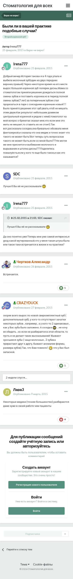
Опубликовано (32, 68)
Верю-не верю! (35, 50)
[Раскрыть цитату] (9, 217)
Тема (24, 564)
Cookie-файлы (43, 564)
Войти (36, 510)
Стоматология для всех (27, 5)
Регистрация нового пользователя (36, 484)
